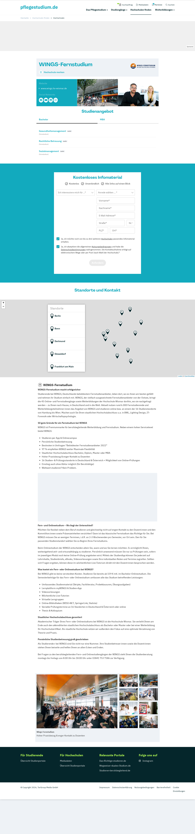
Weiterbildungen (164, 9)
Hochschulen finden (140, 9)
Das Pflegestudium (96, 9)
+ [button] (3, 303)
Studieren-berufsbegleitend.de (114, 770)
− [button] (3, 307)
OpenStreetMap (189, 376)
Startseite (25, 18)
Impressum (104, 787)
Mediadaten (66, 760)
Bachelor (43, 119)
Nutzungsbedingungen (102, 246)
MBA (102, 119)
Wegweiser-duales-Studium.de (115, 765)
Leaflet (180, 376)
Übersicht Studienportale (33, 760)
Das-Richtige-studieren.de (112, 760)
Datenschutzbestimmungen (73, 249)
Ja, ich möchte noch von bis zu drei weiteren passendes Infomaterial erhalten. (98, 240)
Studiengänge (118, 9)
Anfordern (97, 262)
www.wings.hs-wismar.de (54, 88)
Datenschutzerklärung (122, 787)
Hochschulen (107, 239)
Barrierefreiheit (164, 787)
